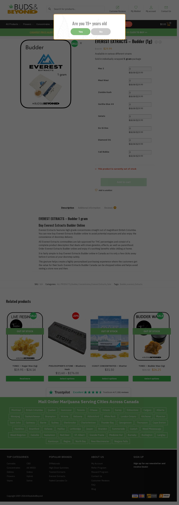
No (101, 31)
